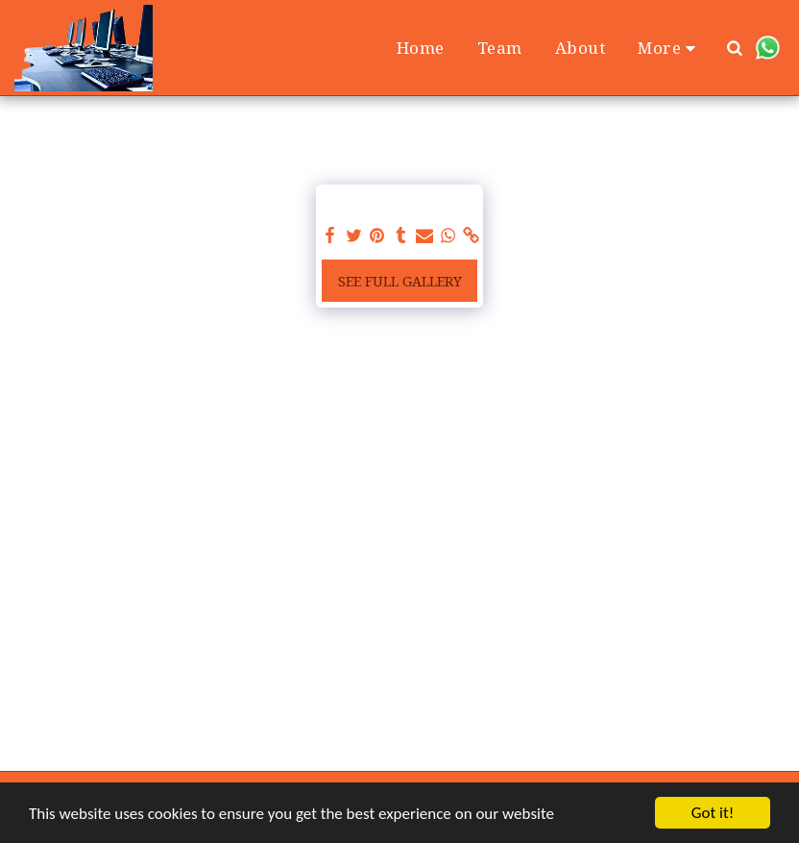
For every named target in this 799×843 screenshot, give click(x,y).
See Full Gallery (400, 281)
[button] (735, 47)
